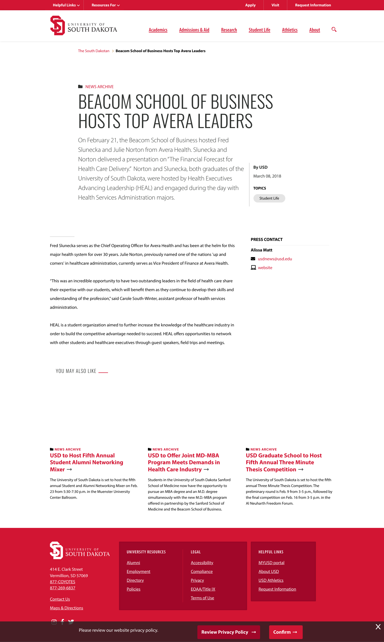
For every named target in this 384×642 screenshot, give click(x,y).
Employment (139, 571)
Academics (158, 29)
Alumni (133, 562)
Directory (135, 580)
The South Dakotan (93, 50)
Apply (250, 5)
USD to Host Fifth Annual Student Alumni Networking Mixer (86, 462)
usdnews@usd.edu (275, 259)
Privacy (197, 580)
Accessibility (202, 562)
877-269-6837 (62, 588)
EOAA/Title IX (203, 589)
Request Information (313, 5)
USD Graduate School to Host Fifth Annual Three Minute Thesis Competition (284, 462)
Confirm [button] (282, 632)
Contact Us (60, 599)
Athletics (290, 29)
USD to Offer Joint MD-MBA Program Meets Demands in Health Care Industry (184, 462)
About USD (269, 571)
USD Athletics (271, 580)
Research (229, 29)
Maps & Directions (66, 608)
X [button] (378, 626)
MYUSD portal (272, 562)
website (265, 267)
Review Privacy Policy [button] (225, 632)
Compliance (202, 571)
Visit (275, 5)
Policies (134, 589)
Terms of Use (202, 598)
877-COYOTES (62, 581)
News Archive (99, 86)
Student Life (259, 29)
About (314, 29)
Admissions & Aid (194, 29)
